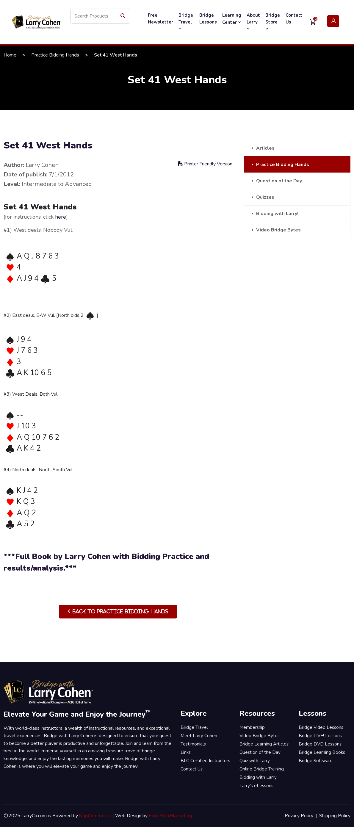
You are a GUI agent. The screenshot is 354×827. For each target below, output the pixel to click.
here (60, 216)
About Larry (253, 21)
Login (333, 21)
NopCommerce (95, 815)
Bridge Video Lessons (321, 727)
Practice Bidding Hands (55, 55)
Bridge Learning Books (322, 752)
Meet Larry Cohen (199, 736)
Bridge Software (316, 761)
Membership (252, 727)
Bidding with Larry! (277, 213)
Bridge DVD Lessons (320, 744)
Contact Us (294, 18)
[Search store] (100, 16)
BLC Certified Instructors (205, 761)
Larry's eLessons (256, 786)
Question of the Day (279, 181)
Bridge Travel (185, 21)
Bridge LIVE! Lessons (320, 736)
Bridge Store (272, 21)
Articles (265, 148)
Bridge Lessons (208, 18)
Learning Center (231, 18)
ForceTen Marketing (170, 815)
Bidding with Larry (258, 777)
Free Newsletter (160, 18)
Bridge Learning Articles (264, 744)
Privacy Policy (299, 815)
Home (10, 55)
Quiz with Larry (254, 761)
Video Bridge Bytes (278, 230)
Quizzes (265, 197)
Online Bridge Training (261, 769)
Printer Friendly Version (205, 164)
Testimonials (193, 744)
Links (186, 752)
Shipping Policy (334, 815)
